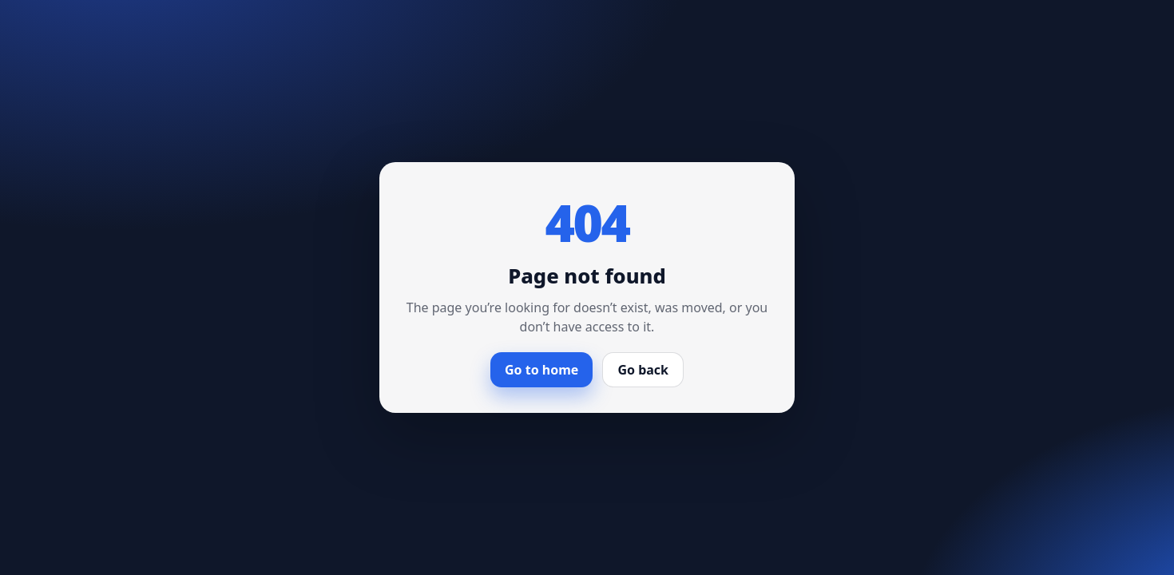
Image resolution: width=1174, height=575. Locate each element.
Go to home (541, 370)
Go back (642, 370)
